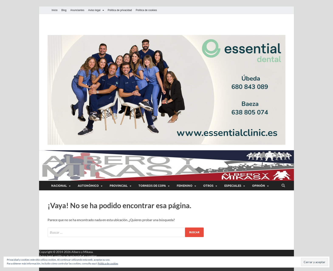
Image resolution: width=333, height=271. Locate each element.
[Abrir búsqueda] (283, 186)
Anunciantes (77, 10)
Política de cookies (146, 10)
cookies (92, 256)
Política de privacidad (120, 10)
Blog (63, 10)
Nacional (59, 185)
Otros (208, 185)
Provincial (119, 185)
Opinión (258, 185)
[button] (166, 90)
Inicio (55, 10)
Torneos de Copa (152, 185)
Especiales (232, 185)
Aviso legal (94, 10)
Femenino (184, 185)
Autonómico (88, 185)
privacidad (77, 256)
